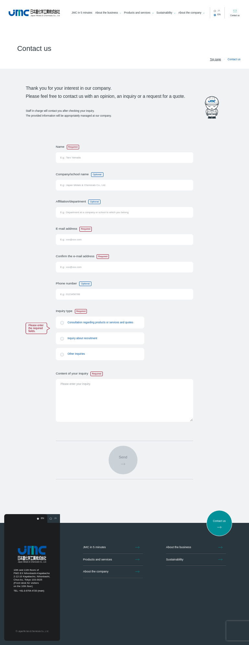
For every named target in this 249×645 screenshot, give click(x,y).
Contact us (235, 15)
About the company (189, 12)
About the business (106, 12)
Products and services (137, 12)
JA (218, 10)
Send (123, 457)
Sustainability (164, 12)
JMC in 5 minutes (82, 12)
